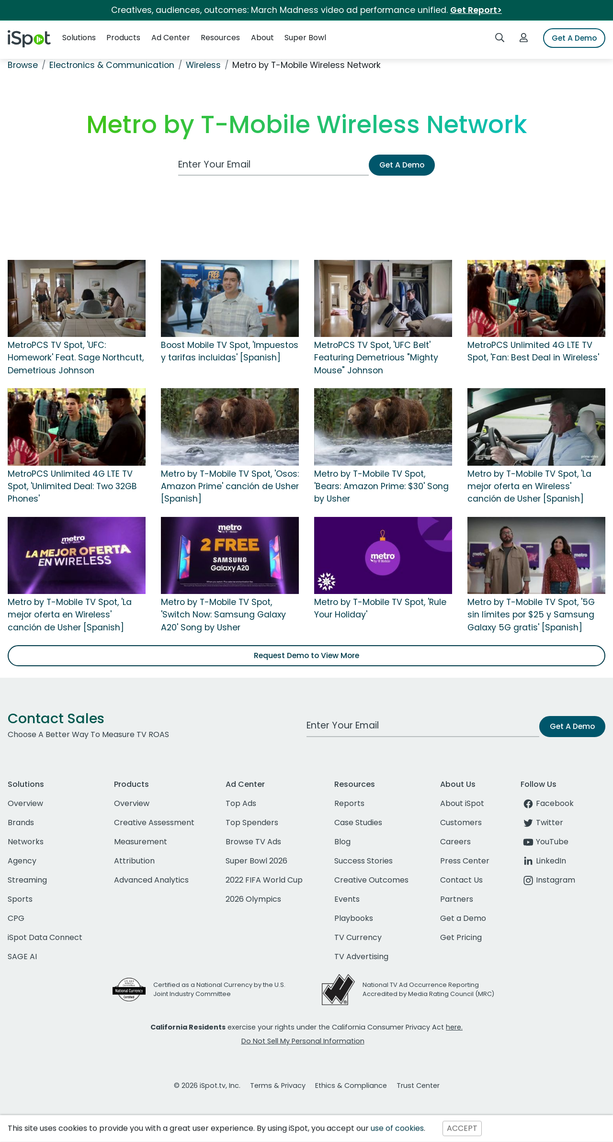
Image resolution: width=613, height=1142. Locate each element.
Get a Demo (463, 918)
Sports (20, 899)
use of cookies (397, 1128)
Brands (21, 822)
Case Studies (358, 822)
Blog (342, 841)
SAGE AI (22, 956)
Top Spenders (252, 822)
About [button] (262, 37)
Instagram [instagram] (548, 879)
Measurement (140, 841)
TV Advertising (361, 956)
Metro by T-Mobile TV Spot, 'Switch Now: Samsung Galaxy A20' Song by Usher (223, 614)
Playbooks (353, 918)
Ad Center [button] (170, 37)
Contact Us (461, 879)
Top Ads (241, 803)
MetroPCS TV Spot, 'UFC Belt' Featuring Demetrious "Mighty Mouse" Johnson (376, 357)
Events (347, 899)
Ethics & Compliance (351, 1085)
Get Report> (476, 10)
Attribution (134, 860)
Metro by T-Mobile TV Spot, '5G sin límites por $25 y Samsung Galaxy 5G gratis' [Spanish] (531, 614)
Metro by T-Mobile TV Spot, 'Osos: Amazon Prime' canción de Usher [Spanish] (230, 486)
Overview (25, 803)
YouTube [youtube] (544, 841)
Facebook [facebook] (547, 803)
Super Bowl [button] (305, 37)
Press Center (464, 860)
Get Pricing (461, 937)
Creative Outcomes (371, 879)
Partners (456, 899)
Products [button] (123, 37)
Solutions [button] (79, 37)
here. (454, 1027)
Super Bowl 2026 (256, 860)
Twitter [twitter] (542, 822)
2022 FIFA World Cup (264, 879)
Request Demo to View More (306, 655)
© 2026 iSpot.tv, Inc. (207, 1085)
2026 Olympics (253, 899)
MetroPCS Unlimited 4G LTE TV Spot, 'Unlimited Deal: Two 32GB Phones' (72, 486)
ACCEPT (462, 1128)
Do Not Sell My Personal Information (302, 1041)
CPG (16, 918)
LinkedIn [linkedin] (543, 860)
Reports (349, 803)
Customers (461, 822)
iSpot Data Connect (45, 937)
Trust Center (418, 1085)
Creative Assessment (154, 822)
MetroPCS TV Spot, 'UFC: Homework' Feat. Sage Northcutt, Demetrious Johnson (76, 357)
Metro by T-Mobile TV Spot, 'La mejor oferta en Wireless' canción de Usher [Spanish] (529, 486)
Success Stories (363, 860)
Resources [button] (220, 37)
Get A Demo (574, 38)
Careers (455, 841)
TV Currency (358, 937)
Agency (22, 860)
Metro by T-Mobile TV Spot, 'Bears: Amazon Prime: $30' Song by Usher (381, 486)
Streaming (27, 879)
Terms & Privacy (278, 1085)
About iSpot (462, 803)
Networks (26, 841)
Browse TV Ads (253, 841)
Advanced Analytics (151, 879)
